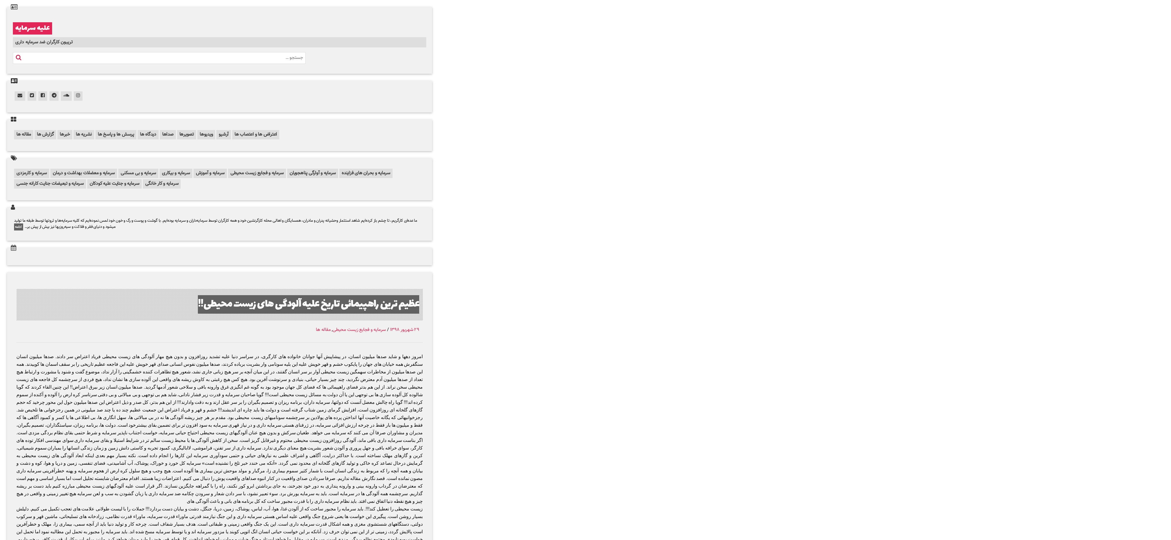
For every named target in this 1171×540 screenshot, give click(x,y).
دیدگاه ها (148, 134)
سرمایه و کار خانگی (162, 183)
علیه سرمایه (32, 28)
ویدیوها (206, 134)
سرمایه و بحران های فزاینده (366, 173)
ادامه (18, 227)
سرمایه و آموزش (210, 173)
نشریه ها (84, 134)
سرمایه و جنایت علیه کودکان (114, 183)
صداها (168, 134)
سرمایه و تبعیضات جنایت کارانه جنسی (50, 183)
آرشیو (224, 134)
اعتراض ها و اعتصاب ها (255, 134)
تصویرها (186, 134)
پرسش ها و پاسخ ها (116, 134)
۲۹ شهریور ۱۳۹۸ (404, 330)
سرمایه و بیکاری (176, 173)
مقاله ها (23, 134)
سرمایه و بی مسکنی (138, 173)
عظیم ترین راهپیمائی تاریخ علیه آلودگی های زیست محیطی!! (308, 304)
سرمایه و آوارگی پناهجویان (313, 173)
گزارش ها (45, 134)
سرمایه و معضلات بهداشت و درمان (84, 173)
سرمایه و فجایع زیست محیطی (257, 173)
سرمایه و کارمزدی (31, 173)
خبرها (65, 134)
